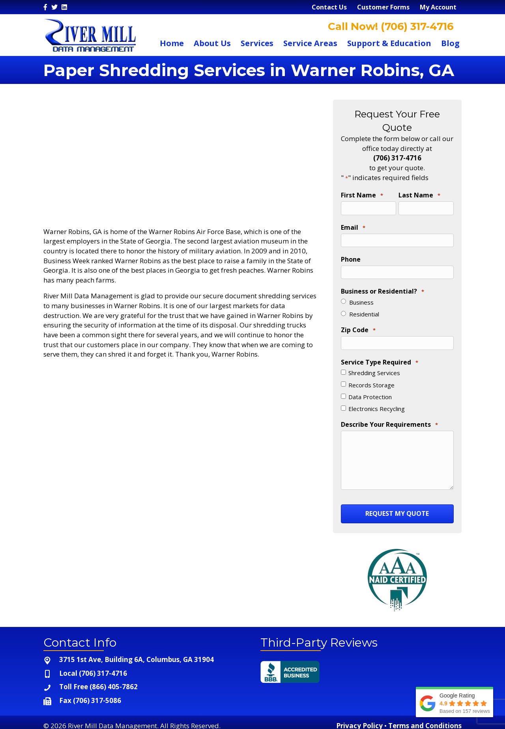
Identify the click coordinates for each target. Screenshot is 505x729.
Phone (351, 257)
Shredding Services (374, 368)
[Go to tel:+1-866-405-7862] (144, 682)
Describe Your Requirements (389, 420)
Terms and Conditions (425, 720)
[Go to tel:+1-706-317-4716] (144, 668)
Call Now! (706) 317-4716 (389, 26)
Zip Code (358, 327)
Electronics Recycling (376, 404)
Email (353, 226)
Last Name (419, 195)
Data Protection (370, 392)
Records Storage (371, 380)
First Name (362, 195)
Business (361, 298)
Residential (364, 310)
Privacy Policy (359, 720)
